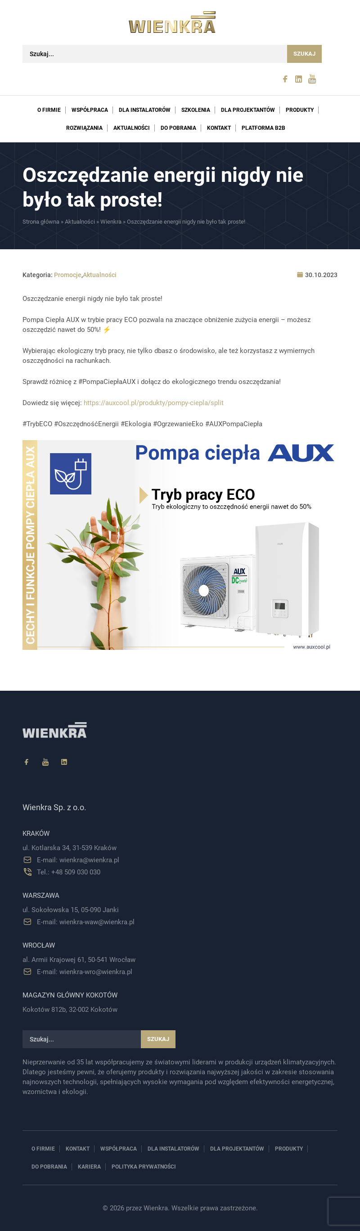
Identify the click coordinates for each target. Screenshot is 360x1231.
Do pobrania (178, 128)
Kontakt (219, 128)
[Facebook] (26, 762)
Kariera (89, 1167)
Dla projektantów (248, 110)
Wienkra (111, 221)
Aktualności (131, 128)
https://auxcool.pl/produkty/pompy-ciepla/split (154, 403)
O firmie (49, 110)
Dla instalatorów (145, 110)
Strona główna (40, 221)
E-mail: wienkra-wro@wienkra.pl (84, 972)
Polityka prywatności (144, 1167)
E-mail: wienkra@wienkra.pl (78, 860)
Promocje (67, 274)
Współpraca (90, 110)
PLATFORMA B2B (263, 128)
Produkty (300, 110)
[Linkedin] (64, 762)
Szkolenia (195, 110)
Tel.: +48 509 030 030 (68, 872)
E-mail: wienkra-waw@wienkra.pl (86, 922)
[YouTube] (45, 762)
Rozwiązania (84, 128)
